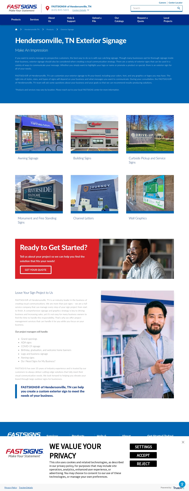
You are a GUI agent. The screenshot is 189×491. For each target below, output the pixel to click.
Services (34, 19)
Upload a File (97, 19)
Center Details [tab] (81, 10)
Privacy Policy (10, 487)
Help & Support (71, 19)
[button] (182, 484)
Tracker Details (26, 487)
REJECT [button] (143, 463)
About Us (51, 19)
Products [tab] (78, 436)
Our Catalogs (119, 19)
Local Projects (168, 19)
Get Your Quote (35, 269)
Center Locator (176, 3)
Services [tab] (52, 436)
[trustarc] (178, 487)
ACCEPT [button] (143, 455)
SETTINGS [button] (143, 446)
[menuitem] (15, 19)
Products (16, 19)
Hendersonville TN (31, 29)
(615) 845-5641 (60, 9)
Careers (162, 3)
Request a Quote (142, 19)
